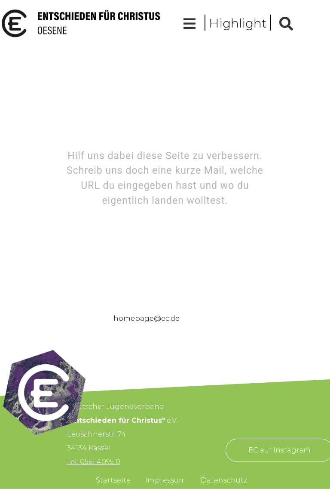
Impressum (165, 480)
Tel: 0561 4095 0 (93, 462)
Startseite (113, 480)
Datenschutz (224, 480)
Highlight (238, 23)
